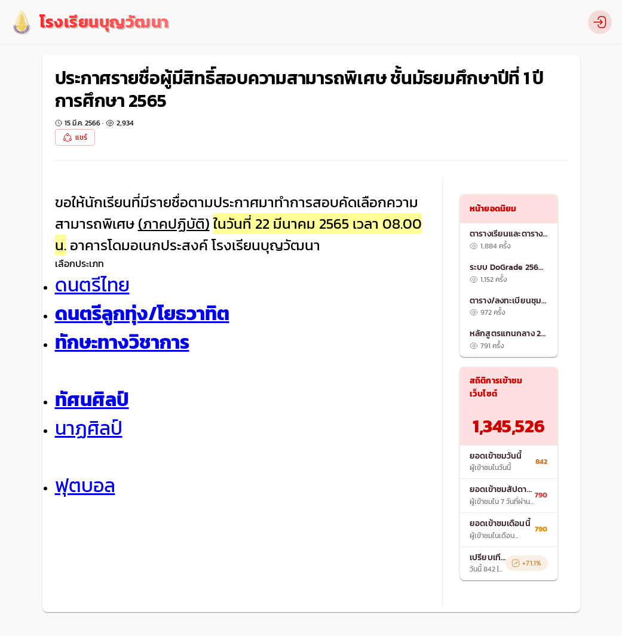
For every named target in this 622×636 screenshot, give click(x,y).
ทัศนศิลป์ (92, 399)
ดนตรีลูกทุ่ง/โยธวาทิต (142, 313)
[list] (508, 289)
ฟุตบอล (85, 485)
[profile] (599, 22)
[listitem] (508, 240)
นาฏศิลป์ (88, 428)
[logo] (89, 22)
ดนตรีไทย (92, 285)
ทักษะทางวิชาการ (122, 342)
